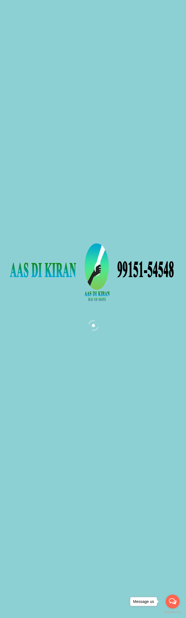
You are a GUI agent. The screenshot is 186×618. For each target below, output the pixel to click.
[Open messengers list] (173, 602)
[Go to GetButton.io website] (173, 612)
